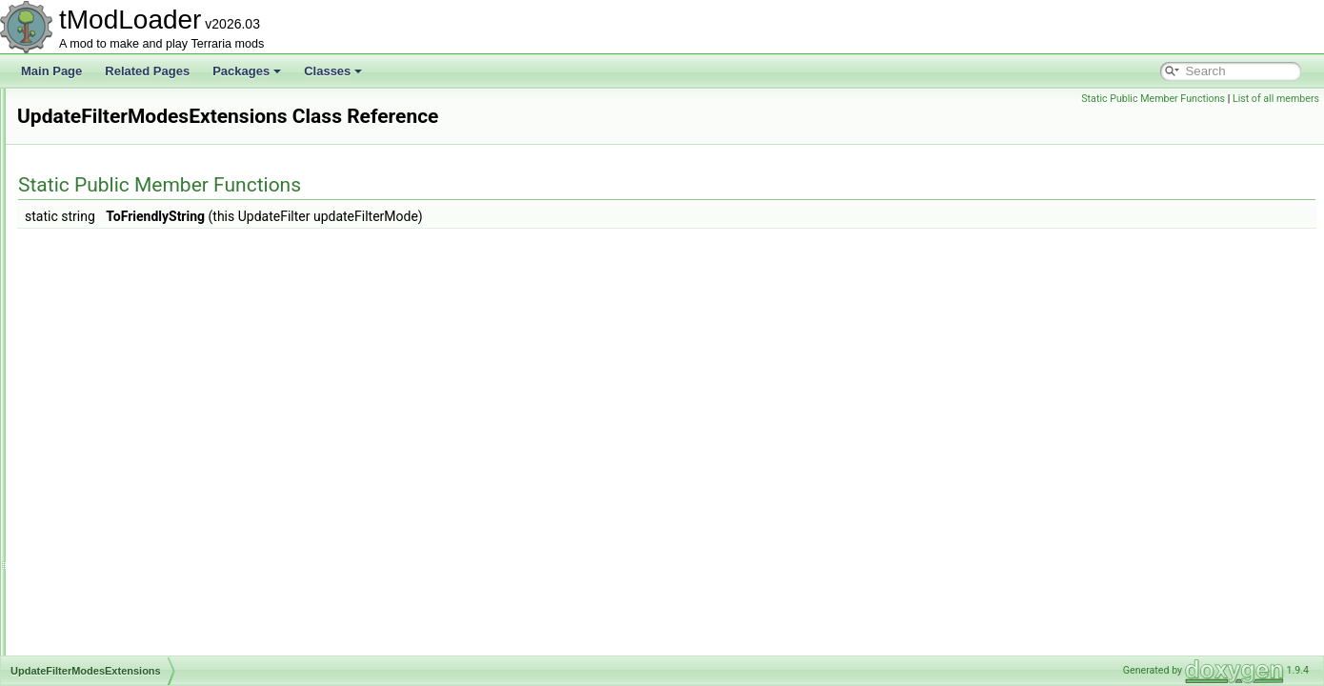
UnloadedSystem (106, 255)
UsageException (104, 465)
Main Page (51, 71)
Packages (246, 71)
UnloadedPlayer (103, 150)
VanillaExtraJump (106, 653)
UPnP (77, 423)
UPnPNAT (88, 444)
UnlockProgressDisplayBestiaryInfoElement (173, 360)
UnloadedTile (96, 276)
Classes (333, 71)
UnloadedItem (98, 108)
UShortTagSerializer (114, 528)
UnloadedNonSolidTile (119, 129)
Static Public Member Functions (1153, 98)
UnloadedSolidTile (109, 213)
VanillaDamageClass (116, 632)
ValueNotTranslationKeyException (149, 569)
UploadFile (90, 402)
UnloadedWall (98, 318)
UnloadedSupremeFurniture (133, 234)
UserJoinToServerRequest (129, 507)
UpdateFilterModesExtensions (139, 381)
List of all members (1276, 98)
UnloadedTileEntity (110, 297)
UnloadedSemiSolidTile (122, 192)
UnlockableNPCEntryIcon (127, 339)
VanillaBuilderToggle (114, 590)
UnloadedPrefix (102, 171)
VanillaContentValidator (122, 611)
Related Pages (147, 71)
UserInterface (97, 486)
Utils (74, 548)
